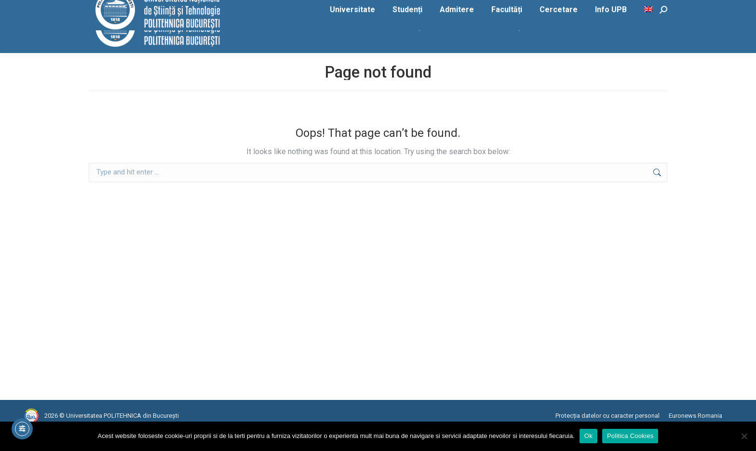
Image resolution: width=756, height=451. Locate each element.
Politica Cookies (630, 435)
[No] (744, 436)
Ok (588, 435)
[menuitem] (649, 46)
